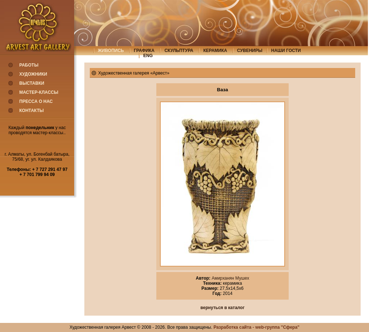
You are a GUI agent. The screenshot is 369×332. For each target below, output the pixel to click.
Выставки (31, 83)
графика (144, 50)
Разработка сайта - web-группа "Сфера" (256, 327)
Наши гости (286, 50)
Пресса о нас (36, 101)
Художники (33, 74)
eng (148, 55)
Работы (29, 65)
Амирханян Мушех (229, 278)
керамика (215, 50)
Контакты (31, 110)
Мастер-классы (38, 92)
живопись (111, 50)
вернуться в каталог (222, 307)
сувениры (249, 50)
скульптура (178, 50)
